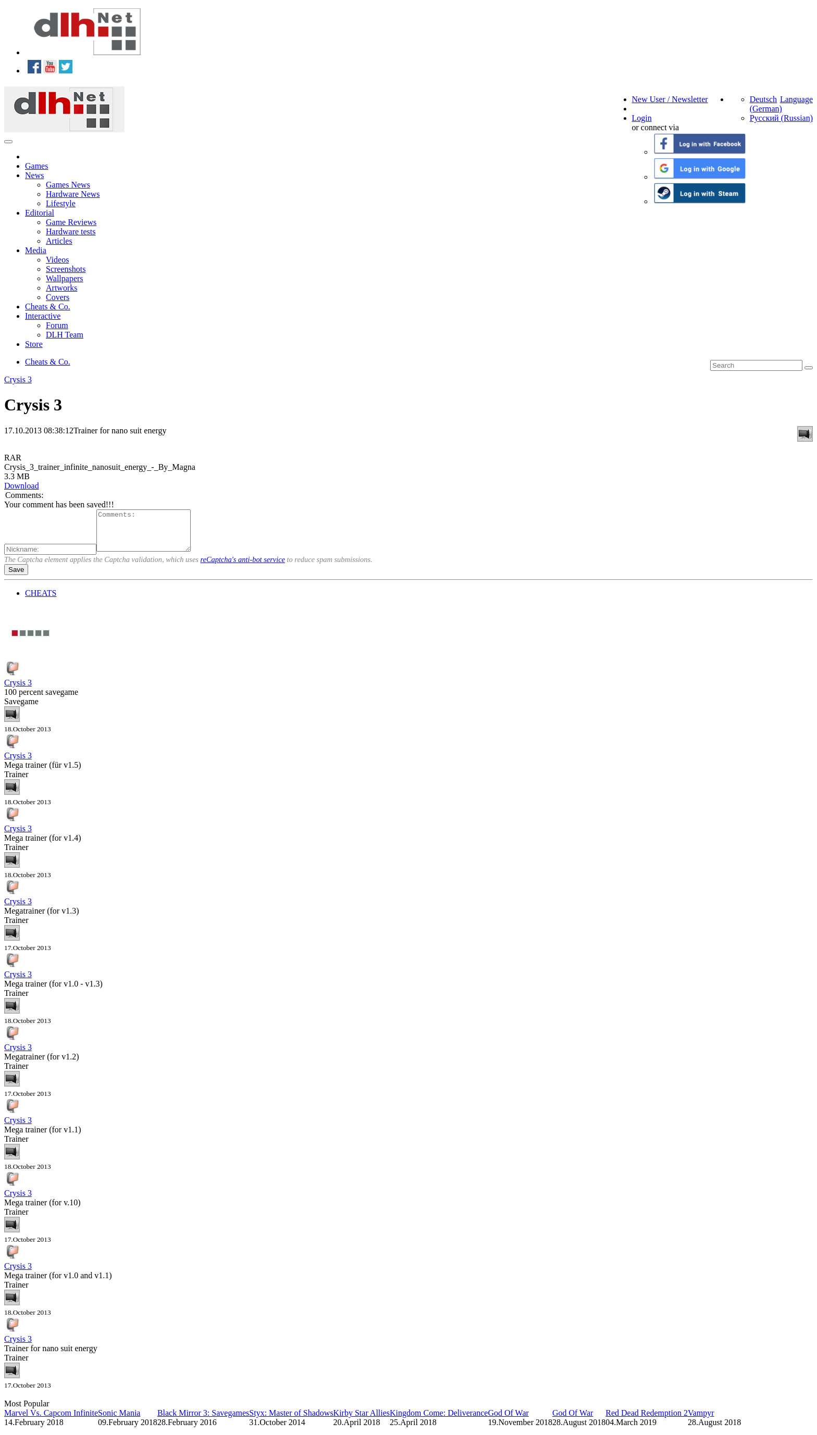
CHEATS (40, 600)
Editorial (39, 212)
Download (21, 485)
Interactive (42, 315)
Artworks (61, 287)
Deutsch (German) (766, 104)
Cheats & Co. (47, 306)
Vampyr (701, 1420)
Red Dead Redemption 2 (646, 1420)
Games (36, 165)
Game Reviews (71, 222)
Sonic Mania (119, 1420)
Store (34, 344)
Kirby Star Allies (361, 1420)
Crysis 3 (18, 379)
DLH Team (64, 334)
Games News (68, 184)
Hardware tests (71, 231)
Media (35, 250)
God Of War (508, 1420)
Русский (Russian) (781, 118)
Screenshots (65, 269)
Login (642, 118)
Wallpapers (64, 278)
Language (796, 99)
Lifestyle (61, 203)
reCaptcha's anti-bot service (243, 567)
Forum (57, 325)
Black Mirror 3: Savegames (203, 1420)
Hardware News (73, 194)
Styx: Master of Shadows (291, 1420)
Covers (57, 297)
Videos (57, 259)
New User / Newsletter (670, 99)
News (34, 175)
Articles (59, 240)
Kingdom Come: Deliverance (439, 1420)
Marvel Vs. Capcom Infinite (51, 1420)
